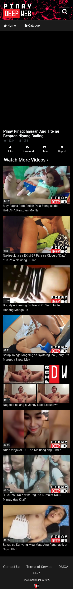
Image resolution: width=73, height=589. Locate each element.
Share (45, 149)
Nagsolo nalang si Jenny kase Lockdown (30, 405)
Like (10, 149)
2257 (36, 572)
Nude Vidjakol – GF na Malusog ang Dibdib (32, 450)
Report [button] (62, 149)
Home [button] (10, 25)
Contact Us (11, 567)
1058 (23, 140)
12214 (9, 140)
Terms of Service (39, 567)
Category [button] (33, 25)
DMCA (63, 567)
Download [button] (28, 149)
